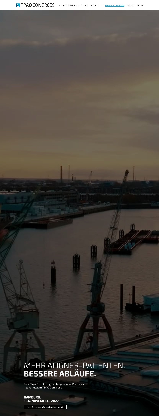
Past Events (72, 5)
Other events (83, 5)
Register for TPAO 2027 (134, 5)
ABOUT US (62, 5)
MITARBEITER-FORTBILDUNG (114, 5)
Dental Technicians (97, 5)
